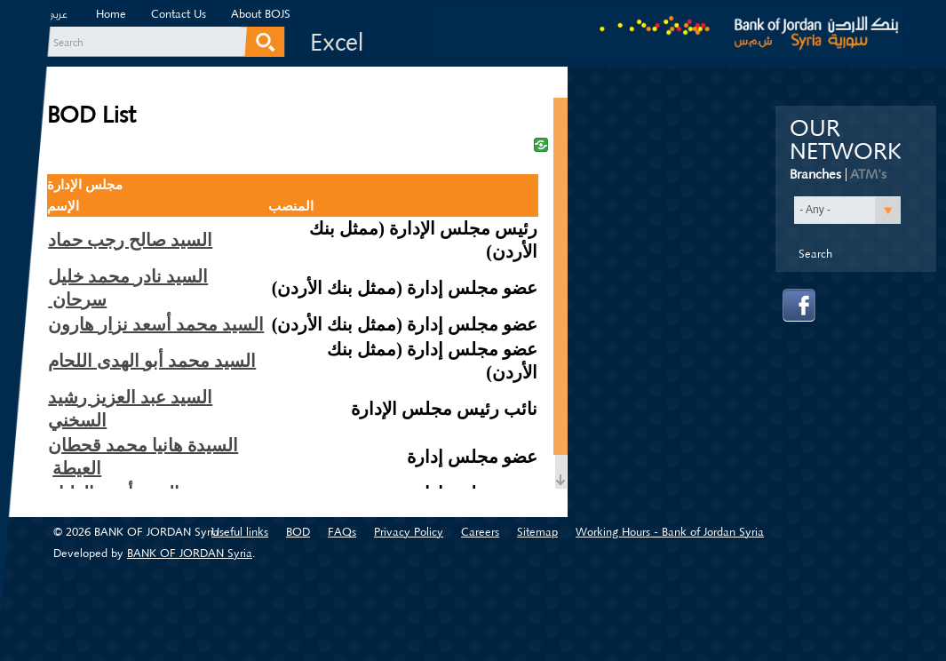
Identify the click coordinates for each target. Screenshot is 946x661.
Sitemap (537, 531)
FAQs (342, 531)
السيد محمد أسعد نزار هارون (156, 324)
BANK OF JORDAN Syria (189, 553)
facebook (799, 306)
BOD (298, 531)
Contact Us (178, 13)
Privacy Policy (408, 531)
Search (68, 42)
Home (111, 13)
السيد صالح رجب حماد (130, 240)
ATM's (868, 174)
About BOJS (260, 13)
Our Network (846, 140)
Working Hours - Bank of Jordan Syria (670, 531)
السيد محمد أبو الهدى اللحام (152, 360)
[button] (847, 210)
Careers (480, 531)
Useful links (239, 531)
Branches (815, 174)
